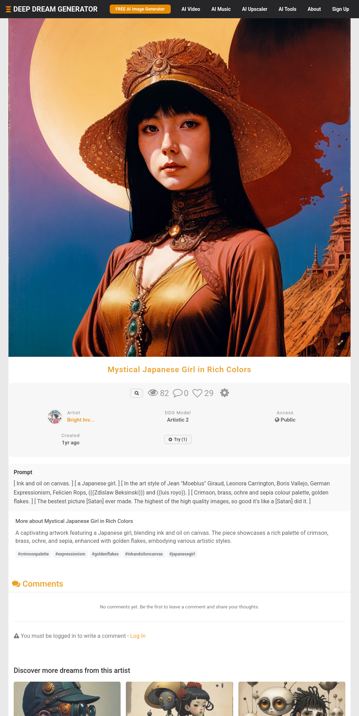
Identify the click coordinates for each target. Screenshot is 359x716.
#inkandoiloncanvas (144, 554)
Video (191, 9)
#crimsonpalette (33, 554)
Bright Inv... (80, 420)
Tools (288, 9)
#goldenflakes (105, 554)
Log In (137, 636)
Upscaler (254, 9)
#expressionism (70, 554)
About (314, 9)
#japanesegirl (182, 554)
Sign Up (340, 9)
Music (221, 9)
